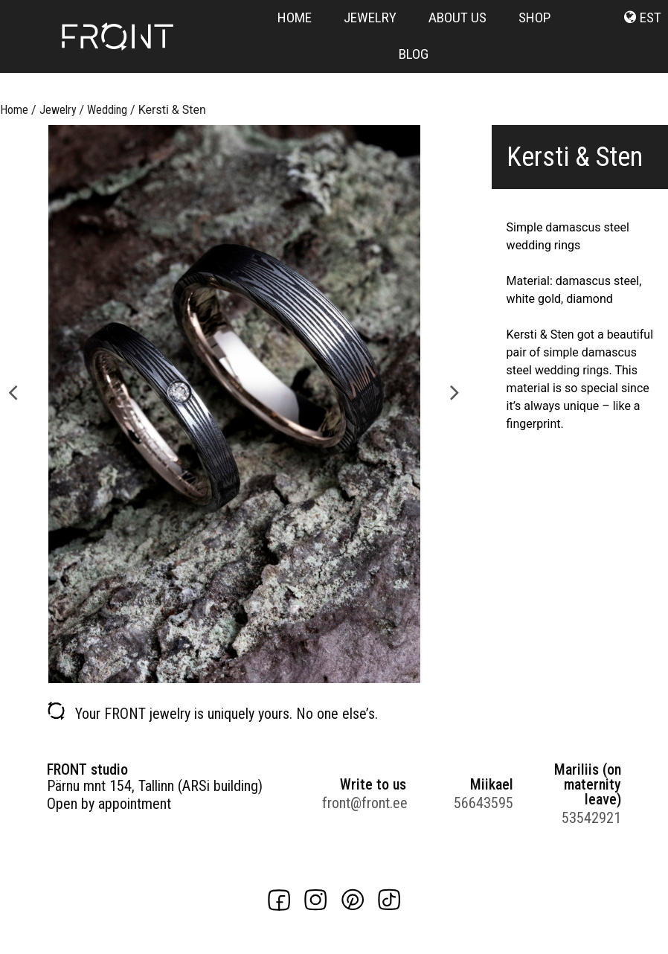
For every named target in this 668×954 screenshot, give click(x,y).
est (650, 17)
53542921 (591, 818)
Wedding (107, 110)
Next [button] (455, 391)
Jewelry (370, 17)
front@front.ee (364, 803)
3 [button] (248, 675)
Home (294, 17)
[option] (234, 404)
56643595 (483, 803)
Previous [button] (13, 391)
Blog (413, 54)
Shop (534, 17)
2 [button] (233, 675)
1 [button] (218, 675)
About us (457, 17)
